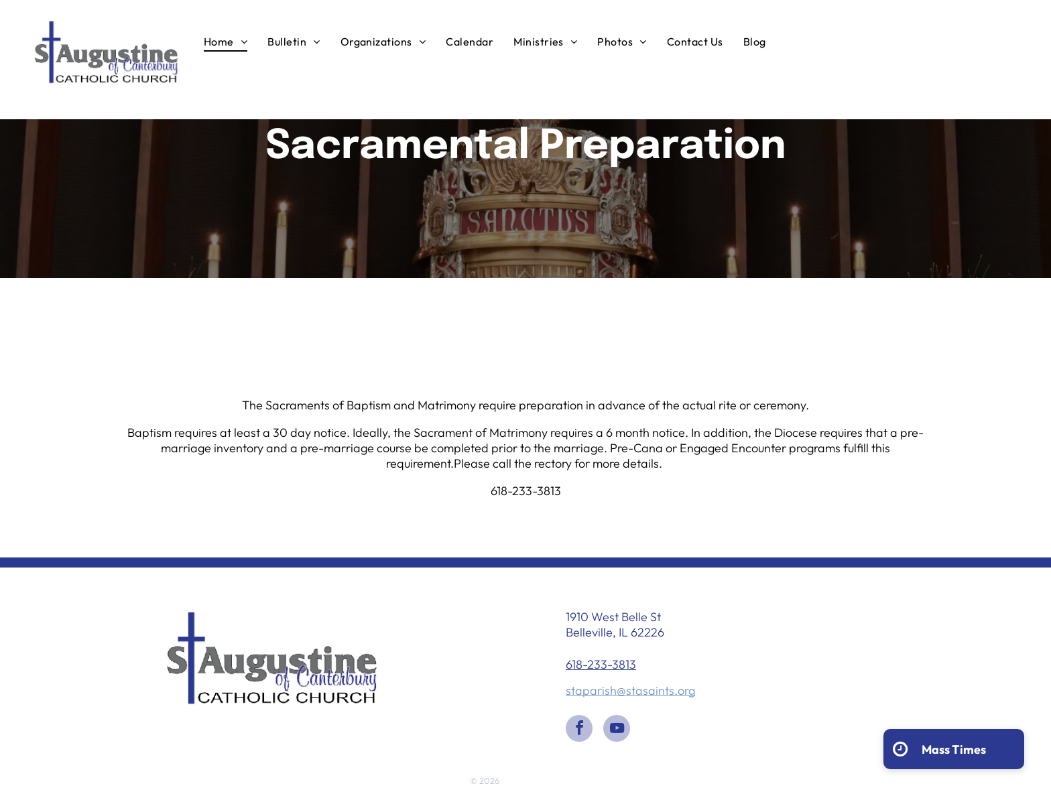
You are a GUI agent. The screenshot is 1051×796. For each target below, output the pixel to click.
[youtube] (616, 730)
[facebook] (579, 730)
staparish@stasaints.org (630, 690)
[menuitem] (225, 41)
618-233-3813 (601, 664)
